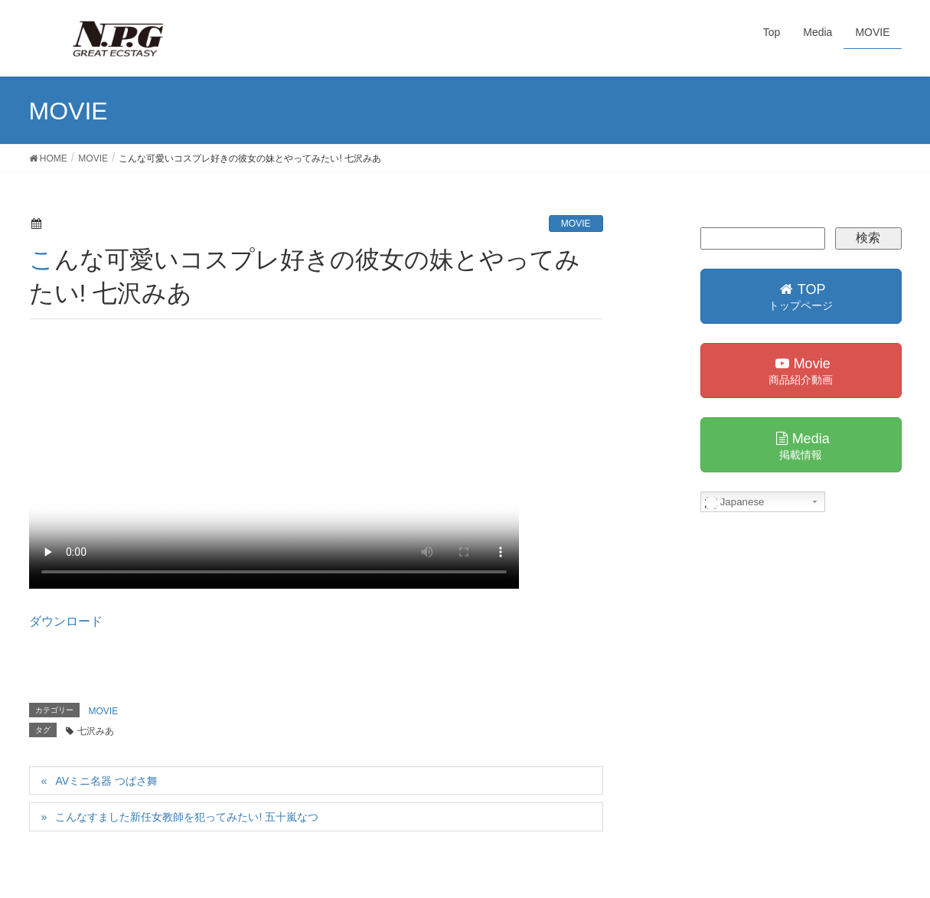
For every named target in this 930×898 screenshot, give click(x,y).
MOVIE (576, 223)
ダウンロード (66, 621)
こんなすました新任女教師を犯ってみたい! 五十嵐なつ (186, 817)
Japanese (735, 502)
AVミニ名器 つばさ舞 (106, 781)
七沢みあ (95, 731)
